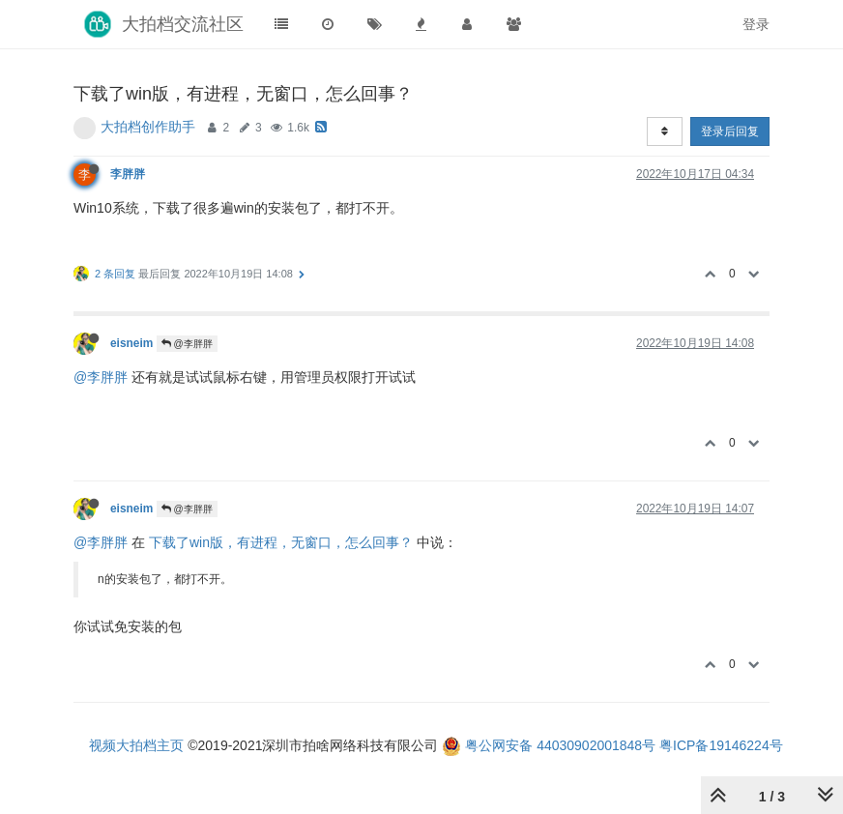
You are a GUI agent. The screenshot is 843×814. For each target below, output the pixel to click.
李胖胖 (127, 174)
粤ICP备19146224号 (721, 745)
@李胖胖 (187, 343)
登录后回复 (730, 131)
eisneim (131, 343)
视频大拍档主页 (136, 745)
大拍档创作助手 (148, 126)
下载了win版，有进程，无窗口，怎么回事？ (281, 542)
